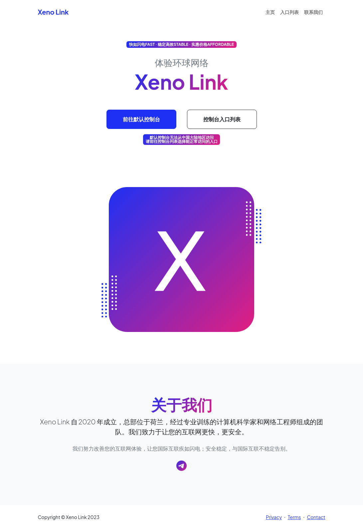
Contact (316, 517)
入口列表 (289, 12)
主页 (270, 12)
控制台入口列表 (222, 119)
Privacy (274, 517)
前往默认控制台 (141, 119)
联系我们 (313, 12)
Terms (294, 517)
